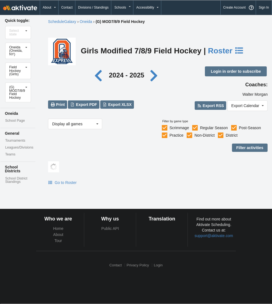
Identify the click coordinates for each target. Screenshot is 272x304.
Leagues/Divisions (19, 147)
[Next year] (154, 75)
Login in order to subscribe (236, 71)
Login (158, 265)
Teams (10, 154)
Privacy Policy (138, 265)
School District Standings (16, 180)
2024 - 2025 (126, 75)
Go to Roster (62, 182)
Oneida (86, 21)
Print (57, 104)
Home (58, 228)
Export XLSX (116, 104)
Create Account (234, 7)
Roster (226, 50)
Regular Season (214, 128)
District (231, 135)
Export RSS (210, 105)
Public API (110, 228)
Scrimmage (179, 128)
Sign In (264, 7)
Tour (58, 240)
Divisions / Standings (93, 7)
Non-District (204, 135)
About (58, 234)
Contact (67, 7)
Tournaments (15, 140)
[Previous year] (99, 75)
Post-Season (250, 128)
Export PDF (83, 104)
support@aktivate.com (213, 235)
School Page (15, 121)
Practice (177, 135)
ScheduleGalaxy (62, 21)
